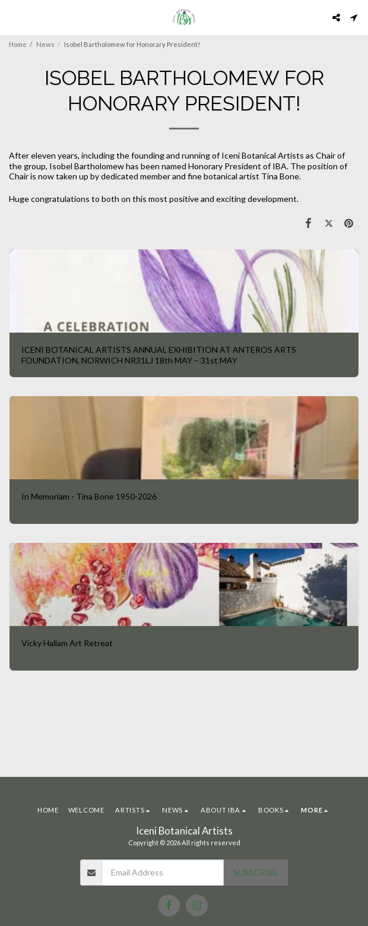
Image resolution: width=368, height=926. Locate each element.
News (45, 44)
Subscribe (255, 872)
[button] (13, 17)
